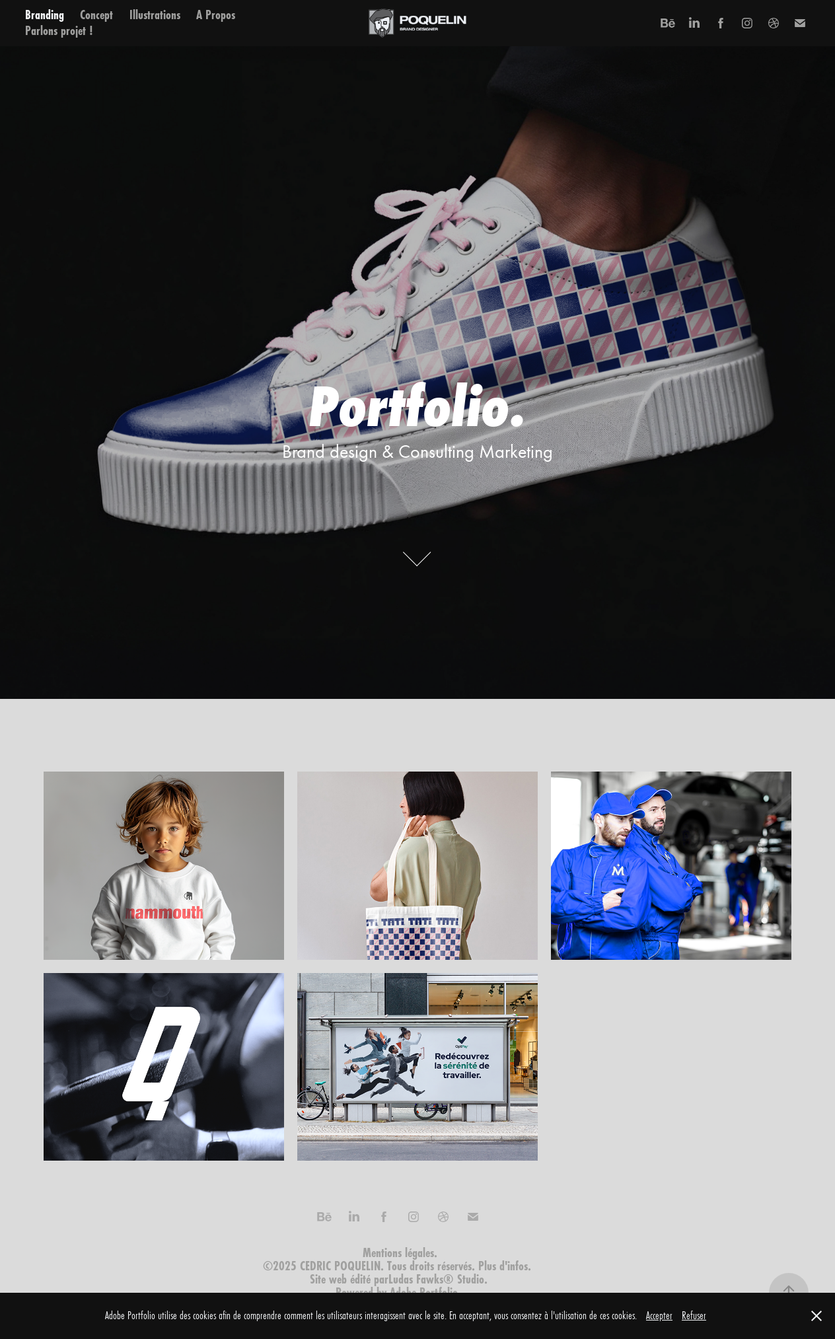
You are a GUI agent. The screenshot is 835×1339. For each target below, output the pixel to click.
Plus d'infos (503, 1266)
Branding (44, 14)
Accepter (659, 1315)
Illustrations (154, 14)
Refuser (694, 1315)
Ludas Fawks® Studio (436, 1279)
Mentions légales (398, 1252)
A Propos (215, 14)
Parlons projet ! (59, 30)
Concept (96, 14)
